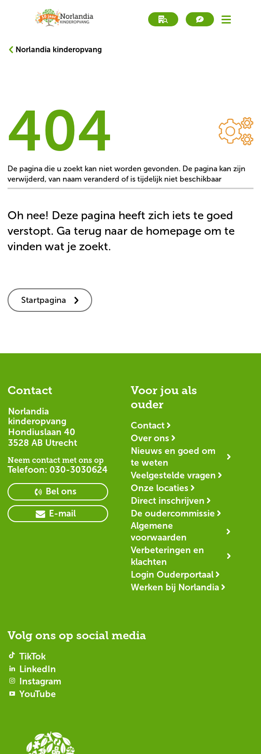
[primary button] (58, 491)
